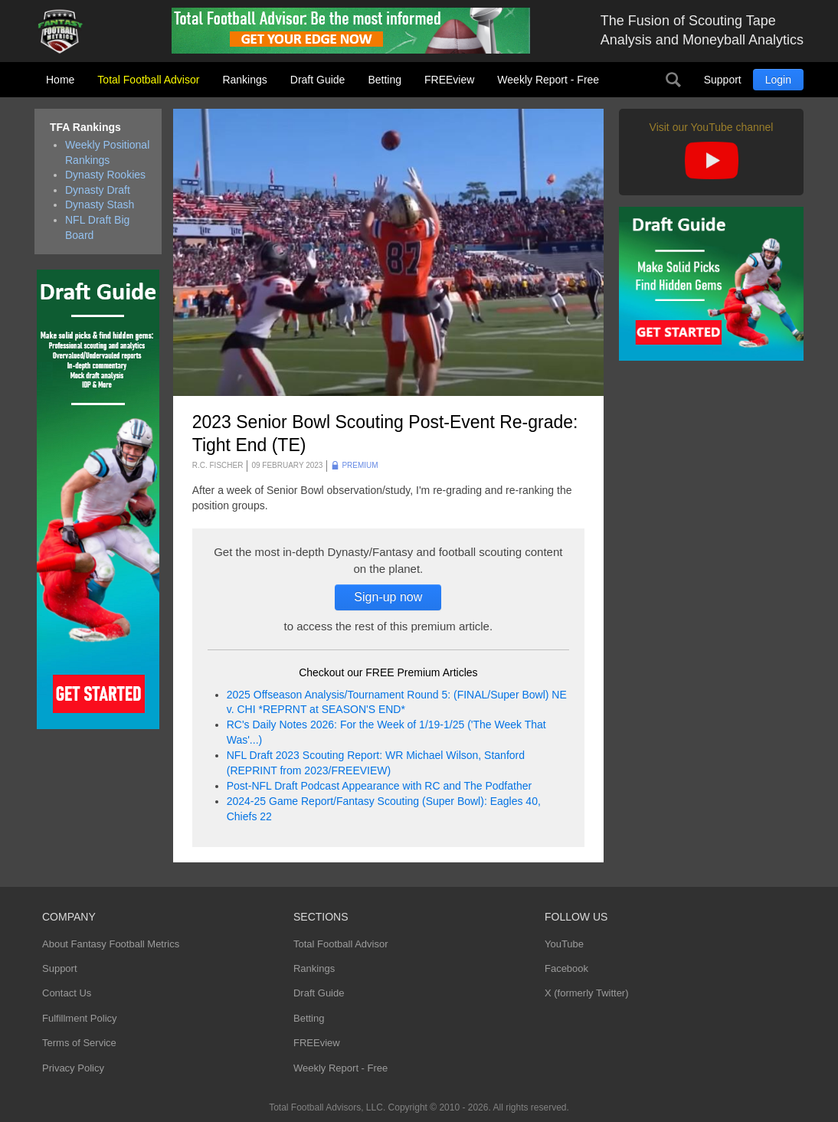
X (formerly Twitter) (587, 993)
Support (722, 80)
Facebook (566, 968)
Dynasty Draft (97, 190)
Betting (384, 80)
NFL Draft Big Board (97, 227)
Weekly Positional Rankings (107, 152)
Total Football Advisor (148, 80)
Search (673, 79)
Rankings (244, 80)
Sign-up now (388, 597)
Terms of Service (79, 1042)
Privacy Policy (73, 1068)
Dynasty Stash (99, 204)
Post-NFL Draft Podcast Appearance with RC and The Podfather (379, 786)
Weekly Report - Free (548, 80)
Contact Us (66, 993)
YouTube (564, 944)
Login (778, 80)
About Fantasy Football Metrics (110, 944)
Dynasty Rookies (105, 174)
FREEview (449, 80)
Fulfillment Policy (79, 1018)
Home (60, 80)
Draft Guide (317, 80)
